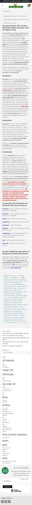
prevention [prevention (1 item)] (4, 449)
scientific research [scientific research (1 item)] (6, 453)
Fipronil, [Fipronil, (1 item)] (4, 394)
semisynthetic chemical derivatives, (14, 313)
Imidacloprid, (16, 297)
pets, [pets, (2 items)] (5, 444)
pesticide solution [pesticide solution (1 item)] (5, 437)
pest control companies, (14, 310)
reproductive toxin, (16, 311)
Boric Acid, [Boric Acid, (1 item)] (4, 365)
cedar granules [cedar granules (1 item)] (5, 367)
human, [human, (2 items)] (6, 405)
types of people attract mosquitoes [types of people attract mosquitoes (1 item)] (9, 461)
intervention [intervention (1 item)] (4, 415)
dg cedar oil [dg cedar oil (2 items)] (8, 383)
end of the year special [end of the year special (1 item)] (6, 390)
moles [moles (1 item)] (3, 424)
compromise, (21, 288)
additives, (23, 279)
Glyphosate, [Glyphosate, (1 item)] (4, 400)
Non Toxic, (22, 308)
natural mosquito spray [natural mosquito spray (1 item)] (7, 429)
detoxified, (7, 291)
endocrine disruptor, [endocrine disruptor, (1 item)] (6, 388)
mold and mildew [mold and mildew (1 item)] (5, 422)
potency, (23, 310)
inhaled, (20, 299)
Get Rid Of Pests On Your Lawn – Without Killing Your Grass (15, 342)
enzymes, (19, 293)
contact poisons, (8, 290)
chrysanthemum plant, (10, 286)
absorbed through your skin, (12, 279)
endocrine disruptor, (9, 293)
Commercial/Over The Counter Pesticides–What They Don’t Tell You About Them (15, 19)
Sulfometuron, (8, 317)
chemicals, (7, 284)
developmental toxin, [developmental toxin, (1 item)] (6, 380)
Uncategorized (15, 277)
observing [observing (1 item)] (4, 431)
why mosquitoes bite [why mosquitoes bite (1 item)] (6, 462)
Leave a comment (23, 322)
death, (16, 290)
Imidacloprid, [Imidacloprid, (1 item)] (4, 409)
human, (10, 297)
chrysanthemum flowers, (17, 284)
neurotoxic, (15, 308)
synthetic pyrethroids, (16, 319)
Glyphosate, (19, 295)
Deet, (19, 290)
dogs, (25, 291)
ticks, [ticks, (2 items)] (5, 458)
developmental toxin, (17, 291)
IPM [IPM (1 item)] (3, 417)
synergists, (16, 317)
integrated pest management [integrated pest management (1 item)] (8, 413)
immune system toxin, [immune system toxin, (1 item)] (6, 411)
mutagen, (15, 306)
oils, (5, 310)
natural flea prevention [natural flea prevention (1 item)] (6, 427)
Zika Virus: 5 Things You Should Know (12, 346)
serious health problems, (11, 315)
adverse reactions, (9, 281)
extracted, (7, 295)
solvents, (21, 315)
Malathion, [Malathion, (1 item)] (4, 420)
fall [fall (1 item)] (2, 392)
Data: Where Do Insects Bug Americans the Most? (15, 333)
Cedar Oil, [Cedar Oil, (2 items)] (8, 370)
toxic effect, (18, 320)
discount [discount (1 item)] (4, 386)
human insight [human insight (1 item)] (5, 408)
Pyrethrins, (7, 311)
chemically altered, (16, 282)
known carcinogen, (17, 300)
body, (21, 281)
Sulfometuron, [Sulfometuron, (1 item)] (5, 455)
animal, (17, 281)
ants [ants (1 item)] (3, 363)
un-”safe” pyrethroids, (10, 322)
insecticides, (7, 300)
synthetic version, (9, 320)
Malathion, (7, 302)
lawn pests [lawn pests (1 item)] (4, 418)
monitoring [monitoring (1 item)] (4, 426)
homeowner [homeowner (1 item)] (4, 402)
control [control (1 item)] (3, 377)
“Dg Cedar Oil (6, 257)
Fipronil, (12, 295)
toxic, (24, 320)
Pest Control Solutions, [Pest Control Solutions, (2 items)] (15, 434)
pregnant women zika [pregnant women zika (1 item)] (6, 447)
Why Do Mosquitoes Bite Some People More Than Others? (15, 338)
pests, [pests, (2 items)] (5, 440)
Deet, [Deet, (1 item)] (3, 379)
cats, (8, 282)
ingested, (15, 299)
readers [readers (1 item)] (3, 451)
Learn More (25, 1)
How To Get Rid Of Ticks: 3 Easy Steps (12, 335)
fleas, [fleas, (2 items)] (5, 397)
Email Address (7, 481)
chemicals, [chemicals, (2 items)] (8, 374)
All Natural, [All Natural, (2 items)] (8, 360)
